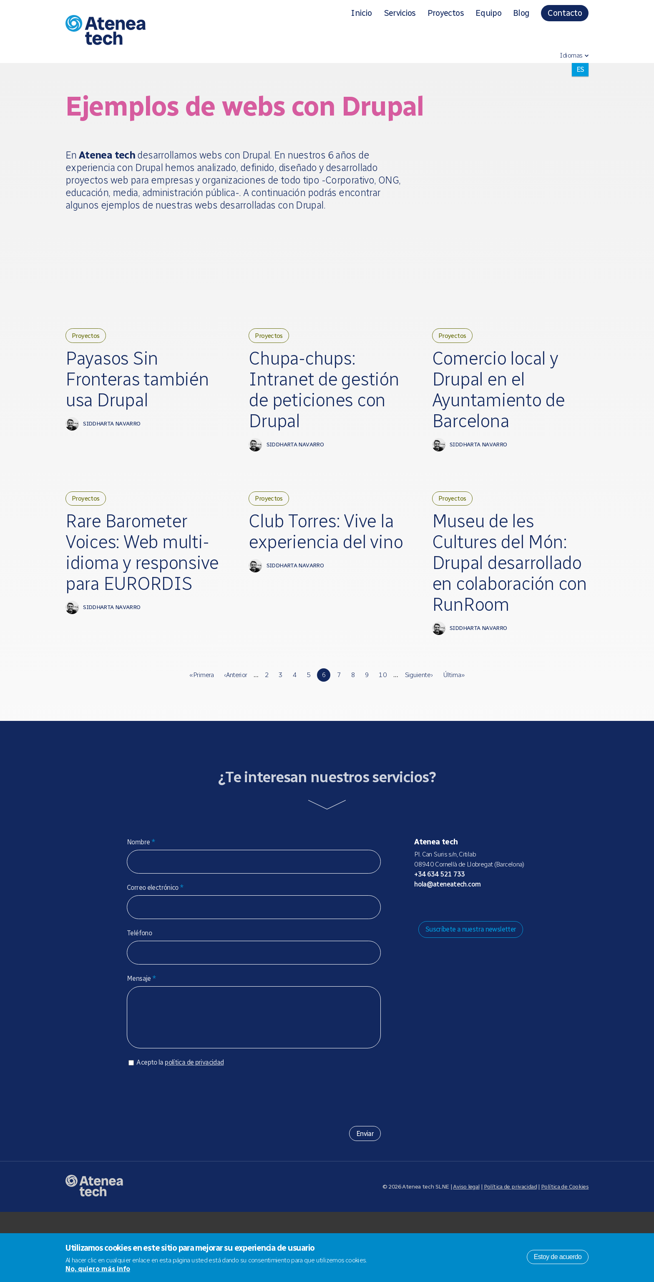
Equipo (488, 13)
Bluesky (447, 967)
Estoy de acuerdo (558, 1256)
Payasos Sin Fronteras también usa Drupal (118, 394)
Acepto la (180, 1132)
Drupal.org (420, 967)
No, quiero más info (97, 1269)
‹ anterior (235, 736)
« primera (201, 736)
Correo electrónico (155, 949)
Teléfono (139, 995)
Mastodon (433, 967)
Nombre (141, 904)
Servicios (400, 13)
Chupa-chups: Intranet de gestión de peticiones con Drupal (310, 405)
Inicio (361, 13)
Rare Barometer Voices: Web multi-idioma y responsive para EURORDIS (143, 598)
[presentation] (190, 1163)
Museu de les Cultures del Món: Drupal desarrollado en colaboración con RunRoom (505, 609)
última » (454, 736)
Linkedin (487, 967)
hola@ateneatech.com (447, 946)
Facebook (473, 967)
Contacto (565, 13)
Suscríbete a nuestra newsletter (470, 991)
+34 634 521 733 (439, 936)
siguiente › (419, 736)
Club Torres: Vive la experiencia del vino (322, 575)
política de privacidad (194, 1132)
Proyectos (446, 13)
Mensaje (141, 1040)
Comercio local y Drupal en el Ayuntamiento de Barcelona (504, 394)
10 (383, 736)
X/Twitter (460, 967)
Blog (521, 13)
